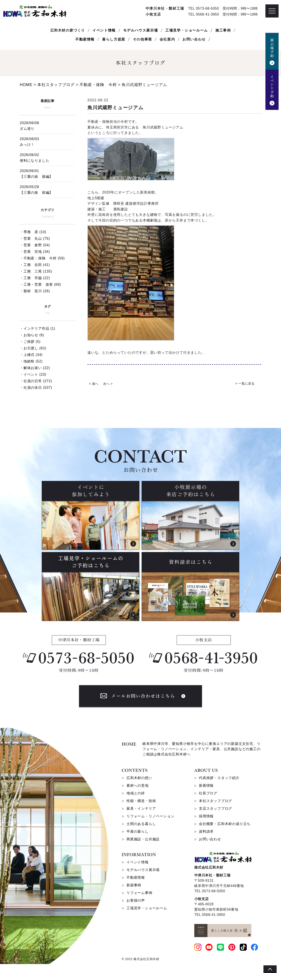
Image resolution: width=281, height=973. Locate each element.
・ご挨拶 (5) (30, 341)
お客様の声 (135, 900)
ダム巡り (47, 125)
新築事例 (133, 885)
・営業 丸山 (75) (35, 238)
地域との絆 (135, 793)
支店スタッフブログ (215, 808)
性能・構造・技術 (141, 801)
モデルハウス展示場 (140, 30)
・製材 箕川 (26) (35, 291)
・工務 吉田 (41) (35, 265)
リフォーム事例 (139, 893)
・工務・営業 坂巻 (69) (40, 284)
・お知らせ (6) (32, 335)
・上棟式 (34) (31, 355)
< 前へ (94, 383)
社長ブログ (208, 793)
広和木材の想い (139, 778)
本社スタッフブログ (215, 801)
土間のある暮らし (141, 824)
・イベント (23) (33, 374)
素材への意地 (137, 785)
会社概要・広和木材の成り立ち (224, 824)
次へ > (108, 383)
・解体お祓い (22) (35, 368)
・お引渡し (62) (33, 348)
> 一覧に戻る (245, 383)
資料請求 (206, 831)
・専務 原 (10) (33, 232)
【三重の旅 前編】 (47, 189)
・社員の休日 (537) (36, 387)
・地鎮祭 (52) (31, 361)
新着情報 (206, 785)
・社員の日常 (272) (36, 381)
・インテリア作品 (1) (37, 328)
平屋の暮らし (137, 831)
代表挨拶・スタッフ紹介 (219, 778)
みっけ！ (47, 141)
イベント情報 (104, 30)
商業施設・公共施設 (143, 839)
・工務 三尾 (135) (36, 271)
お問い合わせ (210, 839)
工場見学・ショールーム (186, 30)
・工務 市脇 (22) (35, 278)
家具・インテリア (141, 808)
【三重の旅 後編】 (47, 173)
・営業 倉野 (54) (35, 245)
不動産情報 (85, 39)
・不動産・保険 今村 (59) (42, 258)
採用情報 (206, 816)
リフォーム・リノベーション (150, 816)
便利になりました (47, 157)
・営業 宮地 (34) (35, 251)
